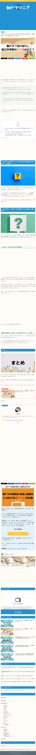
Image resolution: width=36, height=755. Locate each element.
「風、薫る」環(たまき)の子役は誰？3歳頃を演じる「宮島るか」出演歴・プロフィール (18, 682)
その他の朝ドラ (7, 724)
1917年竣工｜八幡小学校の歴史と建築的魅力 (14, 133)
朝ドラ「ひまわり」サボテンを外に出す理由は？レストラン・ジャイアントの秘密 (18, 678)
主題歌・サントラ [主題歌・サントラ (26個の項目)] (8, 690)
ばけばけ (4, 700)
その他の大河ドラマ (7, 736)
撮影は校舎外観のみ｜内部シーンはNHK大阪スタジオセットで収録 (18, 135)
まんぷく (5, 723)
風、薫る (4, 697)
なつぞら (5, 721)
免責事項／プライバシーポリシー (15, 752)
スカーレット (6, 720)
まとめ (6, 137)
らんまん (5, 710)
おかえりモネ (6, 716)
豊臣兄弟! (5, 729)
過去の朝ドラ (5, 703)
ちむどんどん (6, 713)
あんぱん (5, 705)
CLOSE (18, 125)
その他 (3, 738)
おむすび (5, 706)
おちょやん (6, 717)
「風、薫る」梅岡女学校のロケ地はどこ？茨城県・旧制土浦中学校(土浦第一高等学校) (18, 668)
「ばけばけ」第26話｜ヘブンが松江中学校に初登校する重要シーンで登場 (19, 129)
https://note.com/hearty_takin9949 (14, 420)
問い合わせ (23, 752)
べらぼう (5, 730)
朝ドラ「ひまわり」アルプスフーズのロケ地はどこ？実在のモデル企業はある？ (17, 675)
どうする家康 (6, 733)
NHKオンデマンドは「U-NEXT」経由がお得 (17, 548)
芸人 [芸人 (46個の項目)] (23, 690)
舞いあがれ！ (6, 712)
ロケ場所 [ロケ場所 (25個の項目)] (3, 690)
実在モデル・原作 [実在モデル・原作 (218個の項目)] (18, 690)
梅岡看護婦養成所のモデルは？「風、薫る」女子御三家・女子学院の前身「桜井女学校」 (18, 672)
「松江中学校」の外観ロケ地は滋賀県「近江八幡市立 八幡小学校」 (18, 131)
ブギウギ (5, 709)
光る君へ (5, 732)
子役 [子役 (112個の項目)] (13, 690)
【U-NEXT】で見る (18, 533)
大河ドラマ (4, 727)
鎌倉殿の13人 (6, 734)
